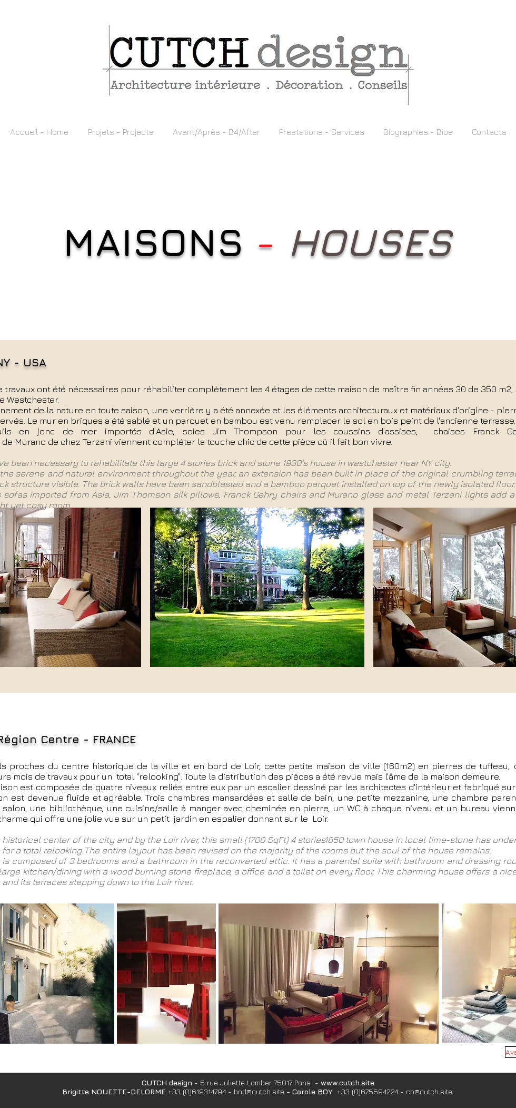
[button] (120, 132)
